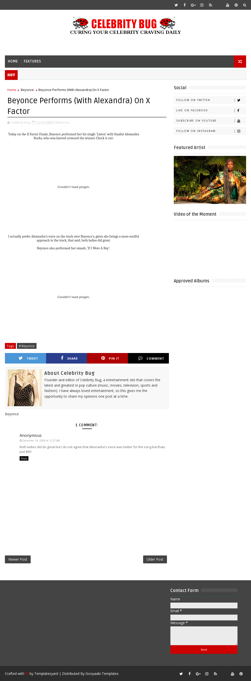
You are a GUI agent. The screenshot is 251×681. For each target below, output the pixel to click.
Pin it (110, 358)
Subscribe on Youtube (211, 121)
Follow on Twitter (211, 100)
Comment (151, 358)
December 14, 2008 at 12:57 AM (41, 440)
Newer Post (17, 559)
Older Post (155, 559)
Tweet (28, 358)
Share (69, 358)
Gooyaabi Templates (102, 673)
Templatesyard (46, 673)
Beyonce (27, 90)
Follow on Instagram (211, 131)
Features (32, 61)
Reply (24, 458)
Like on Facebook (211, 110)
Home (13, 61)
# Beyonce (27, 346)
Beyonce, (63, 122)
